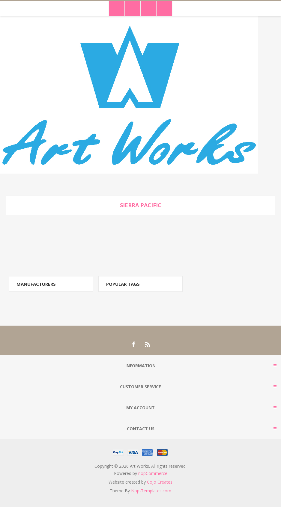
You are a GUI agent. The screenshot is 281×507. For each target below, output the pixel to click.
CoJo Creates (159, 482)
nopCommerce (152, 473)
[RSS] (148, 344)
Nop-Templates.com (151, 491)
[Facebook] (133, 344)
